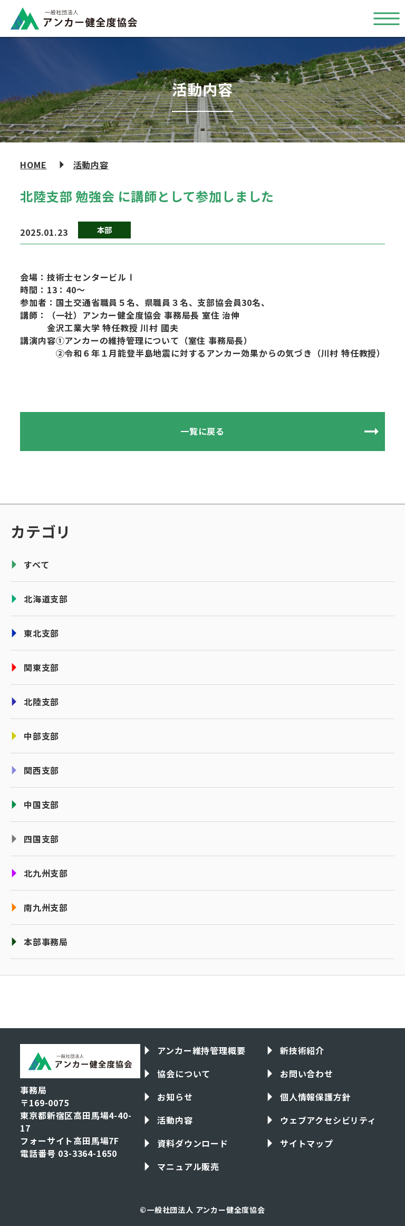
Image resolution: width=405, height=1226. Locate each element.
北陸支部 (41, 701)
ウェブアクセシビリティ (328, 1120)
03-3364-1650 (87, 1153)
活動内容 (91, 164)
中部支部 (41, 736)
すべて (36, 564)
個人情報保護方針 (315, 1096)
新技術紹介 (302, 1050)
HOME (33, 164)
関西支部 (41, 770)
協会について (183, 1073)
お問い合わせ (306, 1073)
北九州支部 (46, 873)
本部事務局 (46, 941)
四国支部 (41, 838)
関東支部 (41, 667)
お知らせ (174, 1096)
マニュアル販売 (188, 1166)
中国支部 (41, 804)
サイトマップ (306, 1143)
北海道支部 (46, 598)
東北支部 (41, 633)
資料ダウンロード (192, 1143)
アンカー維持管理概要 (201, 1050)
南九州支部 (46, 907)
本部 (105, 229)
